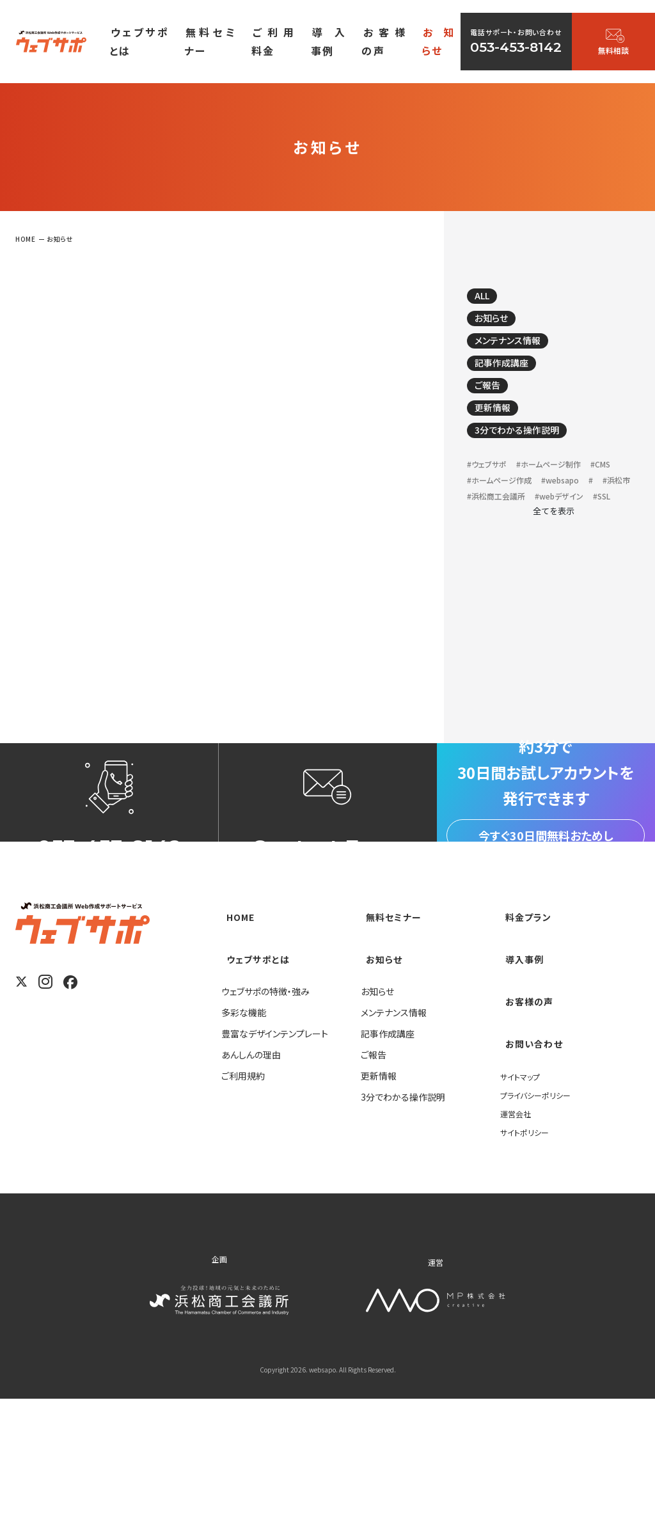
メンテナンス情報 (520, 352)
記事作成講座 (512, 378)
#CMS (480, 512)
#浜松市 (557, 530)
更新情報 (501, 431)
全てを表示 (553, 582)
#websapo (491, 530)
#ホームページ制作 (565, 494)
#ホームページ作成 (542, 512)
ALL (489, 300)
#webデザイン (579, 548)
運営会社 (518, 1246)
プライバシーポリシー (541, 1228)
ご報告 (494, 405)
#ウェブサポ (491, 494)
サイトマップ (523, 1209)
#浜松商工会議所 (503, 548)
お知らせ (499, 326)
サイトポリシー (528, 1265)
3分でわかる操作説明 (531, 457)
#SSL (478, 566)
